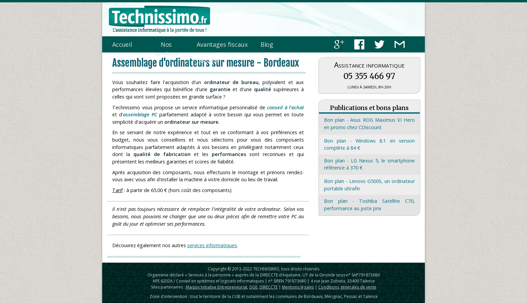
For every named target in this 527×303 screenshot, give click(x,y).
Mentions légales (298, 287)
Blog (266, 44)
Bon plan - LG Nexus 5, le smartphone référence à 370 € (369, 164)
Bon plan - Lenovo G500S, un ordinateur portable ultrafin (369, 185)
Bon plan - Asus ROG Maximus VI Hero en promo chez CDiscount (369, 123)
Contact (208, 60)
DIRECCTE (268, 287)
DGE (253, 287)
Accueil (122, 44)
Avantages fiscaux (222, 44)
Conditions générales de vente (347, 287)
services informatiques (212, 245)
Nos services (166, 49)
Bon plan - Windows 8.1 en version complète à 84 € (369, 144)
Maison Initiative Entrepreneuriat (216, 287)
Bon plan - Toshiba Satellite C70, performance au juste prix (369, 205)
